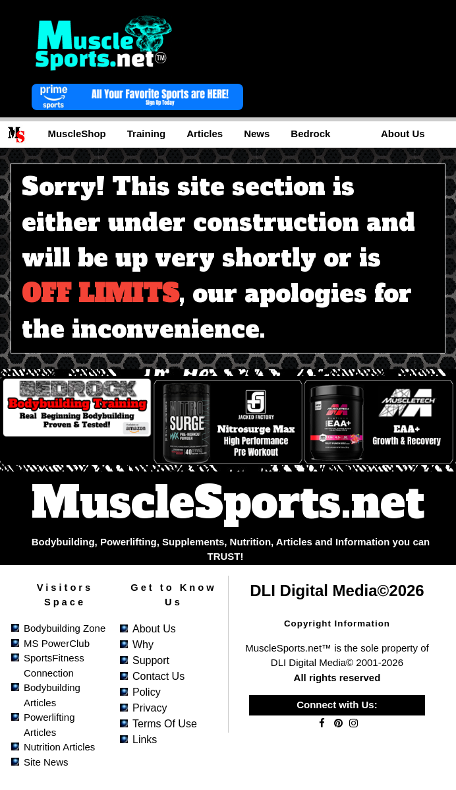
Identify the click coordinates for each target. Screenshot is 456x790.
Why (143, 644)
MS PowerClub (57, 643)
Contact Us (158, 676)
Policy (146, 692)
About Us (154, 628)
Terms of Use (164, 723)
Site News (46, 762)
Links (144, 739)
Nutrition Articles (59, 746)
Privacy (149, 708)
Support (150, 660)
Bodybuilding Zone (64, 628)
